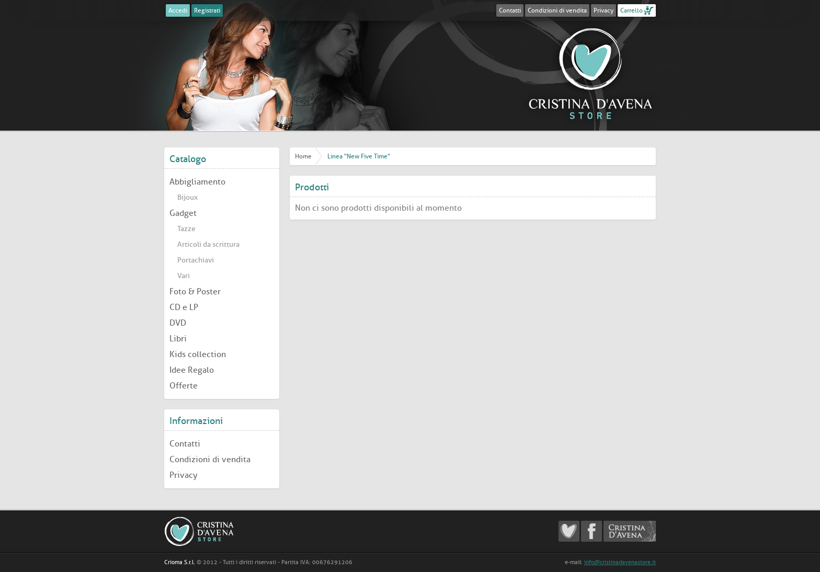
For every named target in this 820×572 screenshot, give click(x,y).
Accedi (177, 10)
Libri (178, 339)
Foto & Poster (195, 291)
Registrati (207, 10)
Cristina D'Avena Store (590, 73)
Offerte (183, 386)
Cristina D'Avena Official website (629, 531)
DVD (177, 323)
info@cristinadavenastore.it (620, 562)
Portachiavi (195, 260)
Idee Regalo (191, 370)
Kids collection (197, 354)
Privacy (603, 10)
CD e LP (183, 307)
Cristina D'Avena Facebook (591, 531)
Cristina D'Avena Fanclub (569, 531)
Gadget (183, 213)
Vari (183, 275)
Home (303, 156)
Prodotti (312, 187)
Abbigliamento (197, 182)
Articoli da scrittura (208, 244)
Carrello (631, 10)
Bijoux (187, 197)
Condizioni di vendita (557, 10)
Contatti (510, 10)
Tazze (186, 228)
